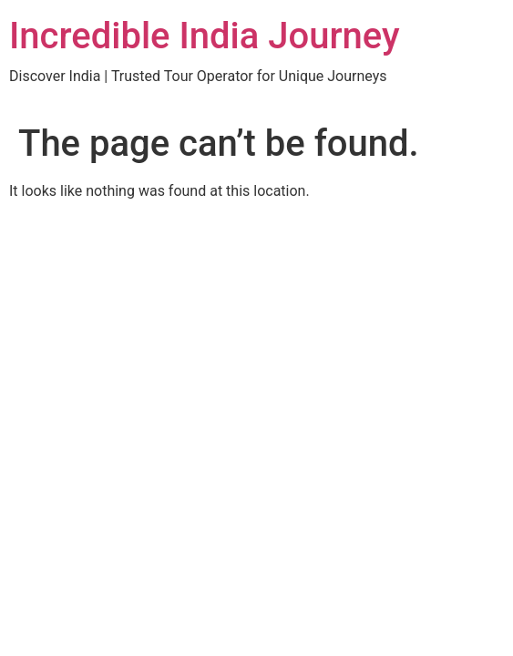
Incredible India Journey (204, 36)
